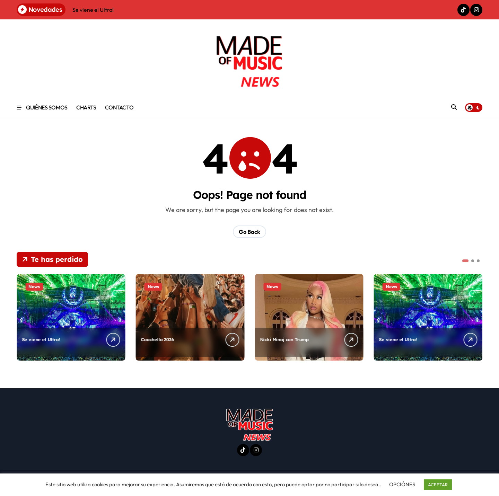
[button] (465, 260)
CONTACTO (119, 107)
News (34, 286)
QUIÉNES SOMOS (47, 107)
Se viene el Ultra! (41, 339)
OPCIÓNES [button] (402, 484)
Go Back (249, 231)
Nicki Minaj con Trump (284, 339)
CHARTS (86, 107)
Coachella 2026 (157, 339)
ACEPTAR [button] (438, 484)
